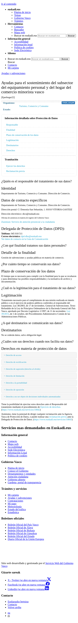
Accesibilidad (21, 41)
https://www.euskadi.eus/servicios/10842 (21, 409)
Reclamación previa (15, 171)
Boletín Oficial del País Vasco (23, 524)
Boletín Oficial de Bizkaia (21, 530)
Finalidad (10, 130)
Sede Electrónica (23, 50)
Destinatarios (12, 145)
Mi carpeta (13, 67)
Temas (17, 15)
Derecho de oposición (15, 389)
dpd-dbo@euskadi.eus (31, 236)
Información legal (23, 44)
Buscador (19, 29)
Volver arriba (14, 607)
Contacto (18, 26)
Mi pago (12, 503)
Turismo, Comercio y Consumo (33, 106)
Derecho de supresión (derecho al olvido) (23, 369)
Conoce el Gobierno (18, 471)
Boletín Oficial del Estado (21, 536)
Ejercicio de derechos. (50, 407)
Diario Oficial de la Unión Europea (26, 539)
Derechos (10, 150)
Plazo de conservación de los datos (22, 135)
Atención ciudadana (18, 476)
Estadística (13, 512)
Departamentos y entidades (22, 473)
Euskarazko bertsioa (18, 601)
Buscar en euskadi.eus (25, 35)
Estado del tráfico (17, 509)
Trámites (18, 21)
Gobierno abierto (16, 479)
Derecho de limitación (15, 376)
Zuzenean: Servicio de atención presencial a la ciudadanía (28, 222)
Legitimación (12, 140)
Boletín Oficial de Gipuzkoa (22, 533)
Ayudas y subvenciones (13, 73)
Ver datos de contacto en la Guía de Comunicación (24, 239)
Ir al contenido (8, 4)
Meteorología (15, 506)
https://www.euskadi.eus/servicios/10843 (53, 419)
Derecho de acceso (13, 355)
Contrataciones (15, 500)
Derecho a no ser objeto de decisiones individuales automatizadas (33, 396)
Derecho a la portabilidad (16, 383)
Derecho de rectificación (16, 362)
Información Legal (17, 452)
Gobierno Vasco (22, 18)
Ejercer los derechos (15, 166)
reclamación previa (58, 416)
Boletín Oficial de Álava (20, 527)
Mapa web (19, 32)
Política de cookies (24, 47)
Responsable (12, 124)
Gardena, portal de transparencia (24, 482)
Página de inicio (22, 12)
